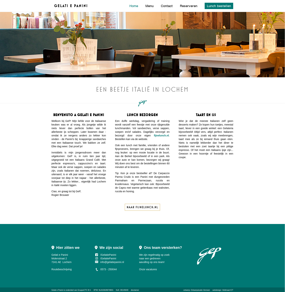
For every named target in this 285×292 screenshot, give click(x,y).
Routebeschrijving (61, 269)
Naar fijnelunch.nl (142, 207)
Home (133, 6)
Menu (149, 6)
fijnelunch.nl (161, 135)
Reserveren (188, 6)
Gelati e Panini (57, 290)
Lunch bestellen (219, 6)
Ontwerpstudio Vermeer (200, 290)
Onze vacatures (148, 269)
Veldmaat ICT (227, 290)
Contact (167, 6)
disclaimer (135, 290)
